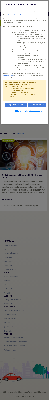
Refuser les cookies (37, 105)
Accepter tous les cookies (16, 105)
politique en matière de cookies (14, 15)
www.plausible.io (8, 75)
